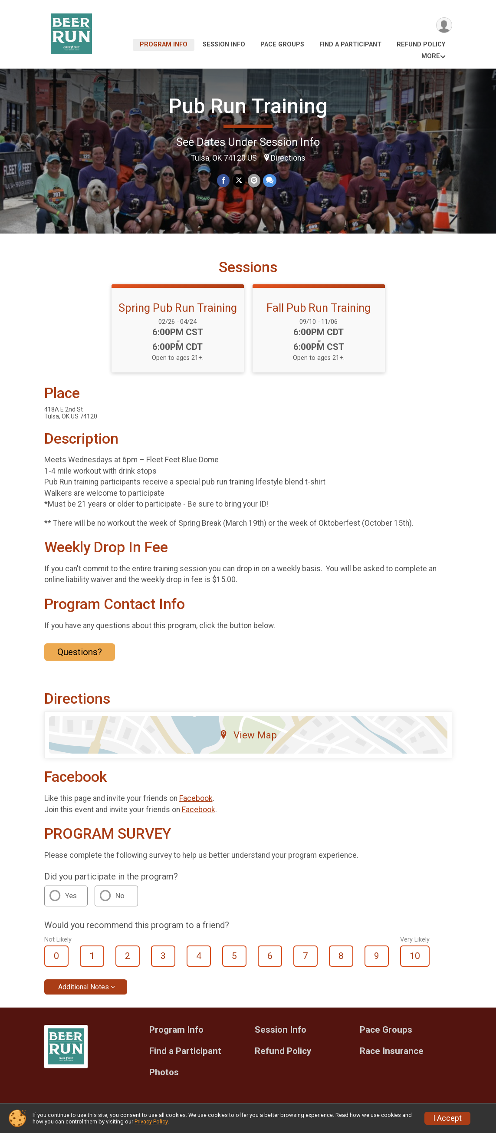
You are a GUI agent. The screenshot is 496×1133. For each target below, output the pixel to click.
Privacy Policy (151, 1121)
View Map (248, 735)
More (430, 56)
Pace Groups (282, 44)
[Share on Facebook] (223, 181)
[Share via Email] (254, 181)
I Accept (447, 1118)
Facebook (196, 798)
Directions (288, 158)
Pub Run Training (248, 106)
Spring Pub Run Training (177, 307)
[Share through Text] (269, 181)
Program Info (163, 44)
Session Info (224, 44)
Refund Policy (421, 44)
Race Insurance (392, 1051)
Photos (164, 1072)
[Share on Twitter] (239, 181)
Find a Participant (350, 44)
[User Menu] (444, 25)
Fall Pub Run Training (318, 307)
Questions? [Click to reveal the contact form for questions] (79, 652)
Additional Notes (83, 987)
